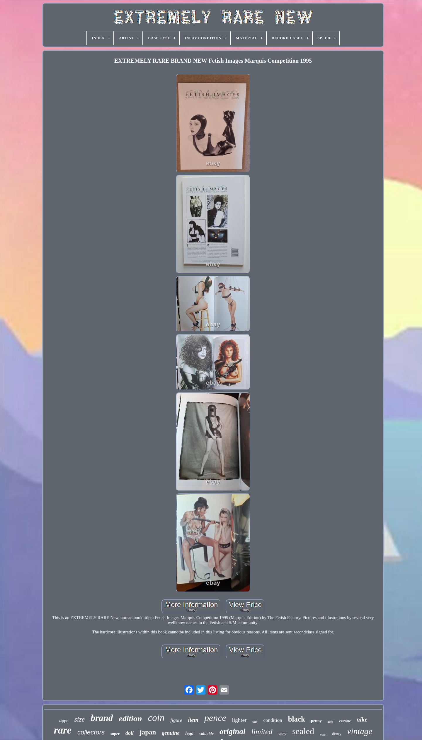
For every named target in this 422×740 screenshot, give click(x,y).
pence (215, 717)
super (115, 734)
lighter (239, 720)
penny (316, 721)
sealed (303, 731)
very (282, 733)
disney (336, 734)
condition (272, 720)
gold (330, 721)
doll (129, 733)
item (193, 720)
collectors (91, 732)
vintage (359, 731)
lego (189, 733)
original (232, 731)
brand (102, 718)
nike (362, 719)
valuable (206, 734)
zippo (63, 720)
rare (63, 730)
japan (147, 732)
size (79, 719)
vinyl (323, 734)
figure (176, 720)
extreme (344, 721)
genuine (170, 733)
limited (261, 731)
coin (156, 717)
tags (254, 721)
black (296, 719)
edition (130, 718)
